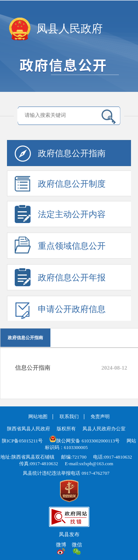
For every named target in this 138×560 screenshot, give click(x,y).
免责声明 (100, 416)
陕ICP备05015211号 (22, 441)
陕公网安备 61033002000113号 (84, 441)
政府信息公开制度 (60, 186)
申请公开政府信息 (60, 311)
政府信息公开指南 (60, 156)
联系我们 (69, 416)
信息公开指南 (32, 368)
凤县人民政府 (69, 28)
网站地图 (37, 416)
